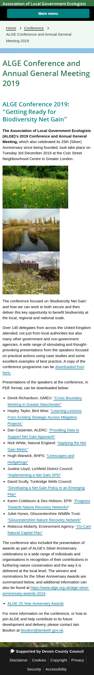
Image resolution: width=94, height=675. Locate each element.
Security (34, 669)
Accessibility (56, 669)
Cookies (39, 660)
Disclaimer (19, 660)
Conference (34, 28)
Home (11, 28)
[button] (48, 13)
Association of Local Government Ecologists (44, 4)
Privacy (77, 660)
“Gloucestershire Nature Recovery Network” (44, 520)
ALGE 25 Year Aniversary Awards (36, 603)
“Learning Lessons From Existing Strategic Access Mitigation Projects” (45, 417)
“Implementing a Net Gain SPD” (34, 475)
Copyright (58, 660)
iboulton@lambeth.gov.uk (42, 630)
